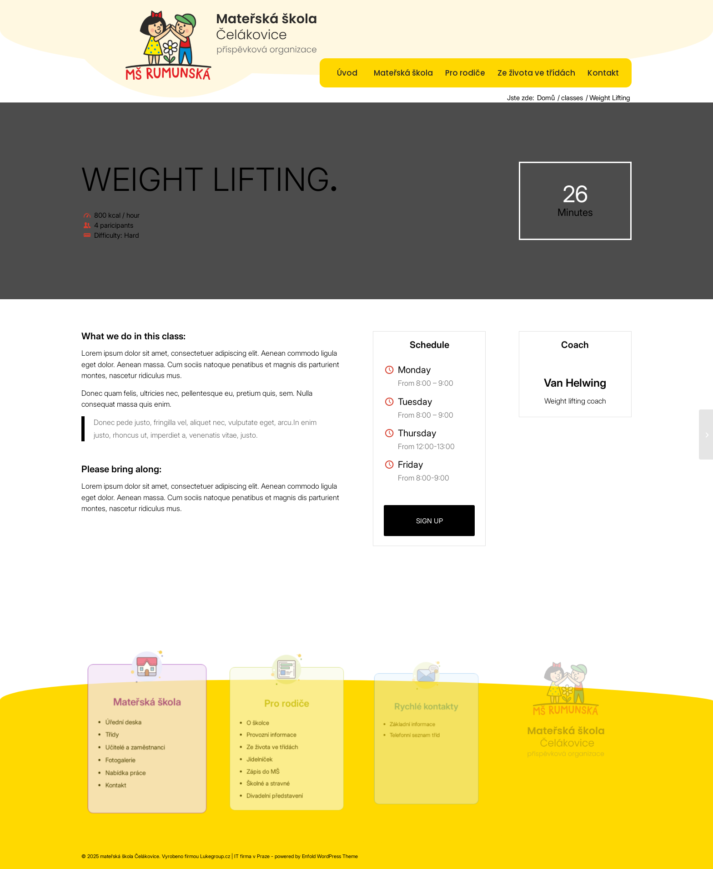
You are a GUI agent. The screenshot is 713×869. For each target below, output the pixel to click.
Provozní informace (273, 735)
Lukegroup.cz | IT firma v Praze (235, 856)
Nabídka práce (128, 768)
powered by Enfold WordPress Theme (316, 856)
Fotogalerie (123, 757)
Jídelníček (263, 756)
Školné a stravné (270, 776)
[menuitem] (346, 72)
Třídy (116, 734)
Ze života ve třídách (274, 745)
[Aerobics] (706, 434)
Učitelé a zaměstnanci (136, 745)
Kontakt (119, 779)
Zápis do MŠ (266, 766)
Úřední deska (126, 724)
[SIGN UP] (429, 520)
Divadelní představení (276, 787)
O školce (261, 724)
